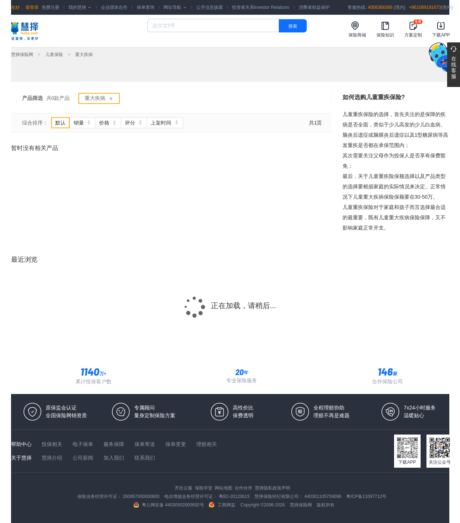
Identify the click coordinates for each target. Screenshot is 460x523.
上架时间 (165, 123)
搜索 (292, 26)
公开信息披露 (209, 7)
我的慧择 (80, 7)
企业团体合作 (114, 7)
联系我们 (144, 458)
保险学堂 (204, 488)
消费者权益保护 (314, 7)
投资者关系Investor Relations (260, 7)
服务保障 (114, 444)
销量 (83, 123)
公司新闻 (84, 458)
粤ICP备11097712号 (366, 496)
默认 (60, 123)
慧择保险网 (22, 54)
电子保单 (84, 444)
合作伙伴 (244, 488)
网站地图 (224, 488)
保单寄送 (145, 444)
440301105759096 (324, 496)
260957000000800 (142, 496)
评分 (134, 123)
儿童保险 (54, 54)
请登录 (31, 7)
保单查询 (145, 7)
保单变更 (176, 444)
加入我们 (114, 458)
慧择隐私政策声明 (272, 488)
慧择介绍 (53, 458)
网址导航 (175, 7)
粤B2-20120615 (235, 496)
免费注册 (50, 7)
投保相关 (53, 444)
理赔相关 (206, 444)
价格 (108, 123)
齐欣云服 (184, 488)
